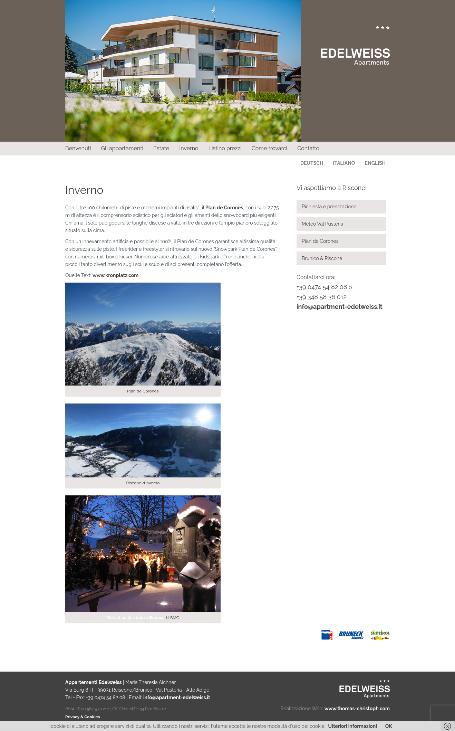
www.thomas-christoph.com (357, 708)
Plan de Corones (224, 207)
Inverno (188, 148)
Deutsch (311, 163)
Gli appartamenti (122, 148)
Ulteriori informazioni (352, 726)
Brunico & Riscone (322, 258)
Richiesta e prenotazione (329, 206)
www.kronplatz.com (115, 275)
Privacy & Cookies (82, 716)
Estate (161, 148)
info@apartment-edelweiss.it (340, 306)
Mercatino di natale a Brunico (136, 617)
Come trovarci (269, 148)
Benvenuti (78, 148)
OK (388, 726)
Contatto (308, 148)
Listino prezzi (225, 148)
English (375, 163)
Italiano (344, 163)
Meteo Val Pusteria (322, 224)
